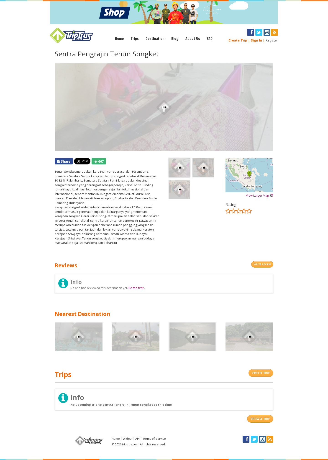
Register (272, 40)
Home (119, 38)
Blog (175, 38)
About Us (192, 38)
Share (63, 161)
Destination (155, 38)
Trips (135, 38)
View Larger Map (259, 195)
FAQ (210, 38)
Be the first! (136, 288)
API (137, 439)
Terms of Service (154, 439)
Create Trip (237, 40)
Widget (127, 439)
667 (99, 161)
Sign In (256, 40)
